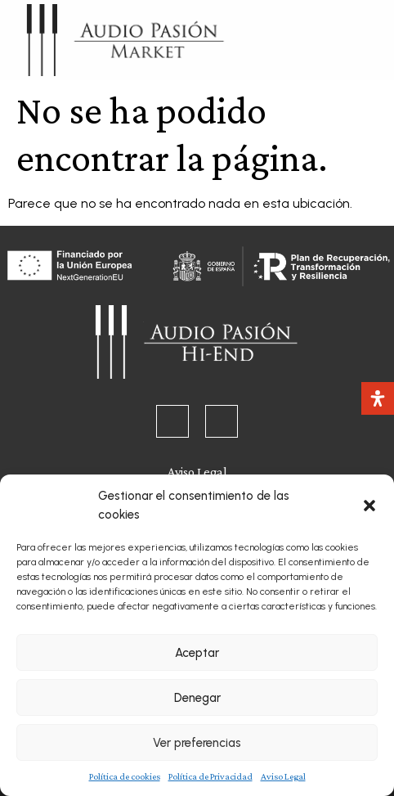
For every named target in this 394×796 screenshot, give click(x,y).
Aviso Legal (283, 776)
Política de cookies (124, 776)
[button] (369, 505)
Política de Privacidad (210, 776)
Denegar (197, 697)
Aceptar (197, 652)
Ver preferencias (197, 742)
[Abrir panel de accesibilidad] (377, 398)
